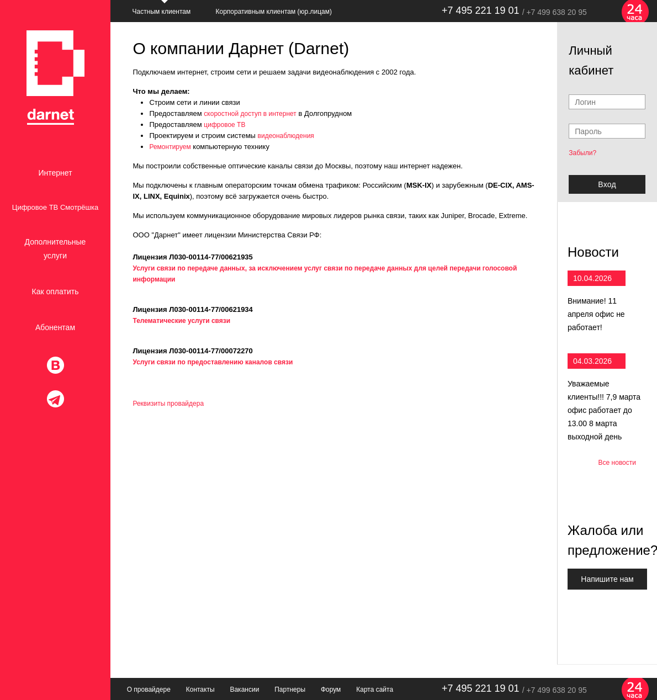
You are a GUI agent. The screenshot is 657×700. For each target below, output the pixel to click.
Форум (331, 689)
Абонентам (55, 327)
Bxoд (607, 184)
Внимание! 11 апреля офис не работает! (596, 314)
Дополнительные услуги (55, 248)
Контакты (200, 689)
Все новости (617, 462)
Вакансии (244, 689)
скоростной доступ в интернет (250, 114)
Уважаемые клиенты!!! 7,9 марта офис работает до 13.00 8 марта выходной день (604, 410)
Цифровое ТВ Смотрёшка (55, 207)
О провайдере (149, 689)
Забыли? (582, 153)
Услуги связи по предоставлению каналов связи (213, 362)
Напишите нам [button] (607, 579)
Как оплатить (55, 291)
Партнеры (289, 689)
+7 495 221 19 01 (481, 10)
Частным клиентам (162, 11)
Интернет (55, 172)
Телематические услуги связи (181, 321)
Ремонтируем (169, 147)
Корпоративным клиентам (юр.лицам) (273, 11)
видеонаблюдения (286, 136)
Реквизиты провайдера (168, 403)
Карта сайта (374, 689)
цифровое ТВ (224, 125)
